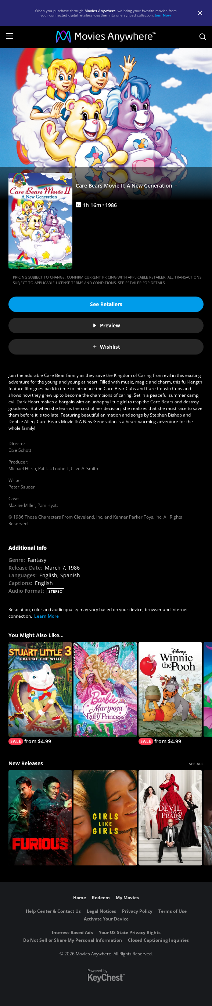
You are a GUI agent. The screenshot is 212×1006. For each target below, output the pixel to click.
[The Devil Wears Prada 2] (170, 817)
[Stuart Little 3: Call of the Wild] (40, 693)
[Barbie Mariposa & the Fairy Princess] (105, 689)
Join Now (163, 15)
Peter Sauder (21, 487)
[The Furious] (40, 817)
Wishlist (106, 346)
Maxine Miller (21, 505)
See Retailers (106, 304)
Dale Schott (19, 450)
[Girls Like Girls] (105, 817)
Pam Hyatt (47, 505)
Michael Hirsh (22, 468)
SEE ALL (196, 763)
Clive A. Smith (84, 468)
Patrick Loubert (53, 468)
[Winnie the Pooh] (170, 693)
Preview (106, 325)
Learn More (46, 616)
